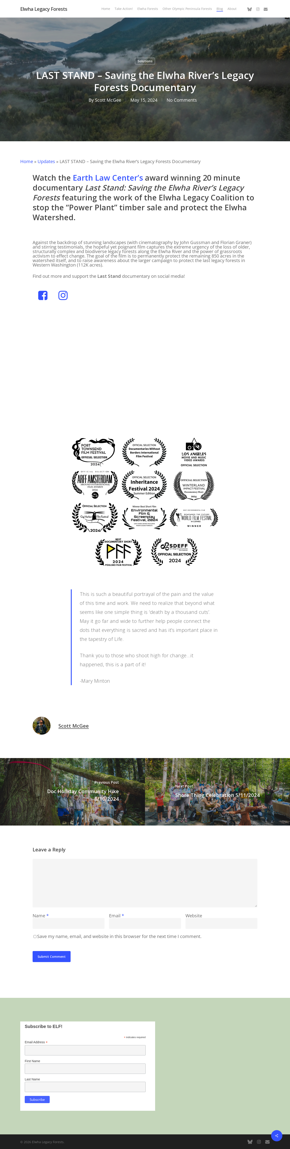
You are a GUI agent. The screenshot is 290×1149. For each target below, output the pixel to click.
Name (41, 916)
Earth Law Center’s (108, 178)
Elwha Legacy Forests (43, 8)
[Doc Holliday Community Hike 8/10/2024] (72, 792)
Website (193, 916)
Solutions (145, 61)
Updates (46, 161)
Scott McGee (108, 100)
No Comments (182, 100)
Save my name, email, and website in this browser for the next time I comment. (119, 936)
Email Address (36, 1042)
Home (26, 161)
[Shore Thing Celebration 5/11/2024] (217, 792)
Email (116, 916)
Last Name (32, 1079)
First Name (32, 1061)
